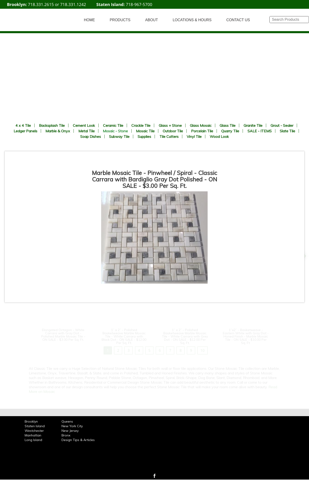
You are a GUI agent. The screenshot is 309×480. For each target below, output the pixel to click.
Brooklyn (31, 421)
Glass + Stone (170, 125)
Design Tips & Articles (78, 440)
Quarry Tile (230, 131)
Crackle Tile (140, 125)
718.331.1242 (73, 4)
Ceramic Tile (113, 125)
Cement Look (84, 125)
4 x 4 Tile (23, 125)
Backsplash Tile (52, 125)
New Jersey (70, 431)
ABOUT (151, 20)
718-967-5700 (139, 4)
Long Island (33, 440)
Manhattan (33, 435)
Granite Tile (253, 125)
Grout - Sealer (282, 125)
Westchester (34, 431)
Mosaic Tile (145, 131)
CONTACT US (238, 20)
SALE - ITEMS (259, 131)
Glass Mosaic (201, 125)
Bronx (66, 435)
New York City (72, 426)
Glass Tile (227, 125)
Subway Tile (119, 136)
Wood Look (219, 136)
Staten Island (35, 426)
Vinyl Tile (194, 136)
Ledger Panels (25, 131)
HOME (89, 20)
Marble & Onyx (57, 131)
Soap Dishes (90, 136)
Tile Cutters (169, 136)
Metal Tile (86, 131)
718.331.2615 (41, 4)
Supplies (144, 136)
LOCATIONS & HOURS (192, 20)
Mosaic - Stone (115, 131)
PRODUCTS (120, 20)
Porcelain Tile (202, 131)
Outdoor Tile (173, 131)
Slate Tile (287, 131)
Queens (67, 421)
